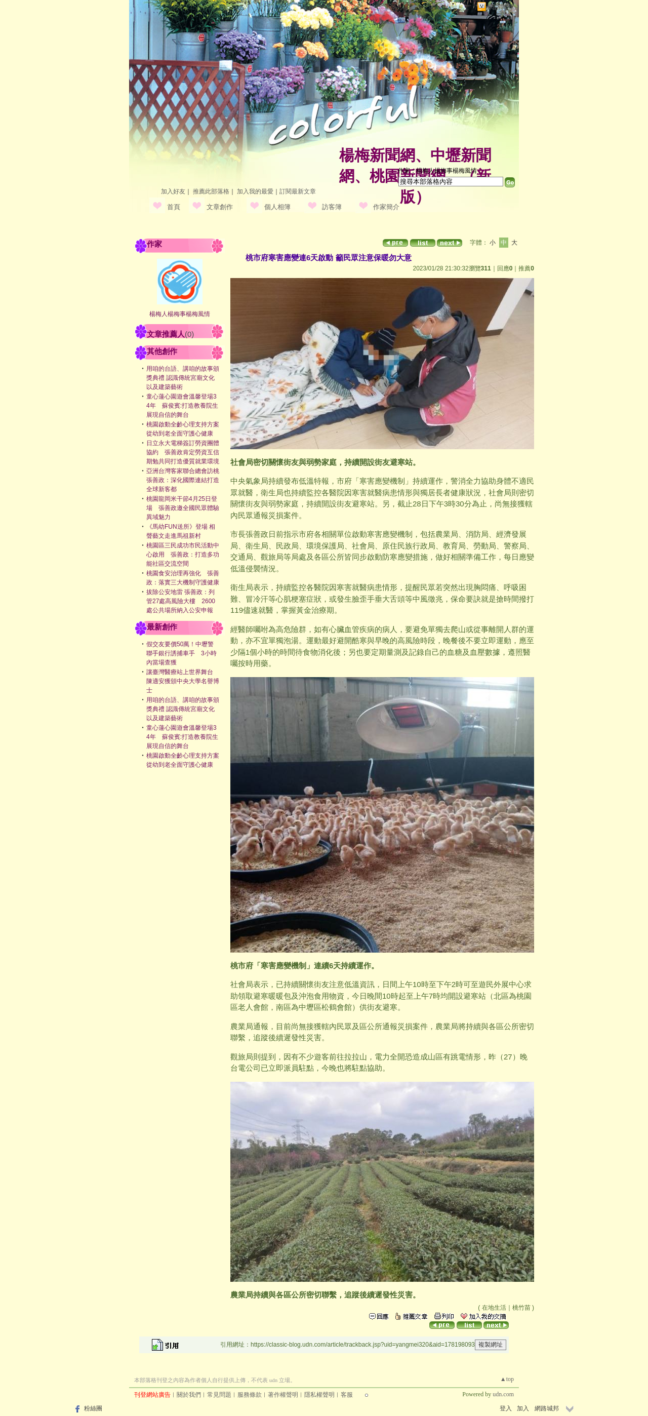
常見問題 (219, 1394)
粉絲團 (93, 1408)
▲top (507, 1379)
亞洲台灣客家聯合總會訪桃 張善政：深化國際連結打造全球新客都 (185, 480)
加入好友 (173, 191)
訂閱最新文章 (297, 191)
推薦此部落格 (211, 191)
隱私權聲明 (319, 1394)
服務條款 (249, 1394)
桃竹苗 (521, 1307)
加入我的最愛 (255, 191)
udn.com (503, 1394)
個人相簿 (277, 207)
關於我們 (189, 1394)
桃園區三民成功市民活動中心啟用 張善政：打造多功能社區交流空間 (182, 554)
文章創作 (220, 207)
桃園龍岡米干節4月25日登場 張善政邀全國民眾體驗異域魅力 (182, 508)
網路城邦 (501, 7)
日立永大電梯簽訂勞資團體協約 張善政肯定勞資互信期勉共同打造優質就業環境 (182, 452)
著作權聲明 (283, 1394)
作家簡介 (386, 207)
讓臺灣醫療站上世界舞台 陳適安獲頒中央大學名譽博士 (182, 681)
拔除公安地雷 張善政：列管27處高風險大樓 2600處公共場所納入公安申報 (180, 601)
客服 (347, 1394)
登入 (506, 1408)
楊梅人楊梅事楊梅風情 (179, 314)
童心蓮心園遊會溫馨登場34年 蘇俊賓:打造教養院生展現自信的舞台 (182, 405)
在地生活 (494, 1307)
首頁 (173, 207)
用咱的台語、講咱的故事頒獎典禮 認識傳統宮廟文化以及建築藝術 (182, 377)
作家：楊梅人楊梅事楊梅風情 (437, 170)
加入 (523, 1408)
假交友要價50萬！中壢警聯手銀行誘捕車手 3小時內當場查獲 (181, 653)
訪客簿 (332, 207)
